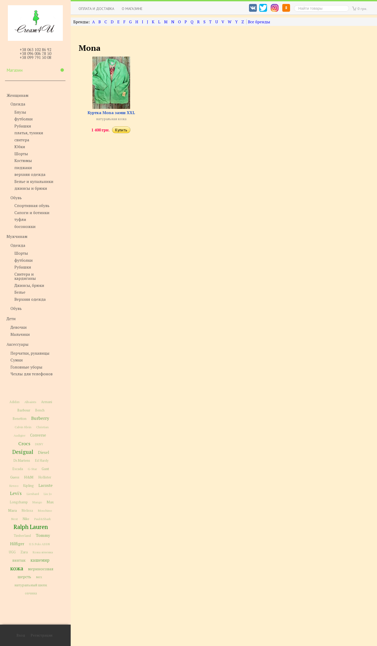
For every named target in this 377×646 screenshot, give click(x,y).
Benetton (19, 418)
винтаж (19, 560)
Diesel (43, 452)
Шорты (21, 153)
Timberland (22, 535)
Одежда (17, 104)
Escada (17, 469)
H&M (29, 477)
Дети (11, 318)
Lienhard (32, 494)
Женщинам (18, 95)
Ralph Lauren (31, 527)
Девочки (18, 327)
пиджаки (23, 167)
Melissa (27, 510)
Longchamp (19, 502)
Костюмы (23, 160)
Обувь (16, 197)
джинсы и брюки (30, 188)
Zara (24, 552)
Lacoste (45, 485)
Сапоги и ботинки (31, 212)
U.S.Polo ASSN (39, 544)
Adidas (14, 402)
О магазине (132, 8)
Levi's (16, 493)
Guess (14, 477)
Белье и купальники (33, 181)
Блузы (20, 112)
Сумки (16, 360)
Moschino (45, 510)
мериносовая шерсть (35, 572)
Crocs (24, 443)
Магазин (35, 70)
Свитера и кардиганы (25, 276)
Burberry (40, 418)
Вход (20, 635)
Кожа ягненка (42, 552)
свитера (21, 139)
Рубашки (22, 126)
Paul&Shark (42, 519)
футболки (23, 118)
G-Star (32, 469)
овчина (31, 593)
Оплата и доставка (96, 8)
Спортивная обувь (31, 205)
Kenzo (13, 485)
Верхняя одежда (30, 299)
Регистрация (41, 635)
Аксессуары (18, 344)
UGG (12, 552)
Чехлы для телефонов (31, 373)
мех (39, 577)
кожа (16, 568)
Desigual (22, 451)
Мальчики (20, 334)
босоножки (25, 226)
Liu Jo (48, 494)
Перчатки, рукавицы (29, 353)
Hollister (44, 477)
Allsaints (30, 402)
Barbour (23, 410)
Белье (19, 292)
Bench (40, 410)
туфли (20, 219)
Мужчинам (17, 236)
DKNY (39, 444)
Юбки (19, 146)
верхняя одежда (30, 174)
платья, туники (28, 132)
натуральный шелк (30, 585)
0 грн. (362, 8)
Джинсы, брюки (29, 285)
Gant (45, 468)
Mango (37, 502)
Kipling (28, 485)
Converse (38, 435)
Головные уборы (26, 367)
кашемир (39, 560)
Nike (26, 519)
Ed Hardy (41, 460)
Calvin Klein (23, 427)
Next (14, 519)
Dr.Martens (21, 460)
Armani (46, 402)
